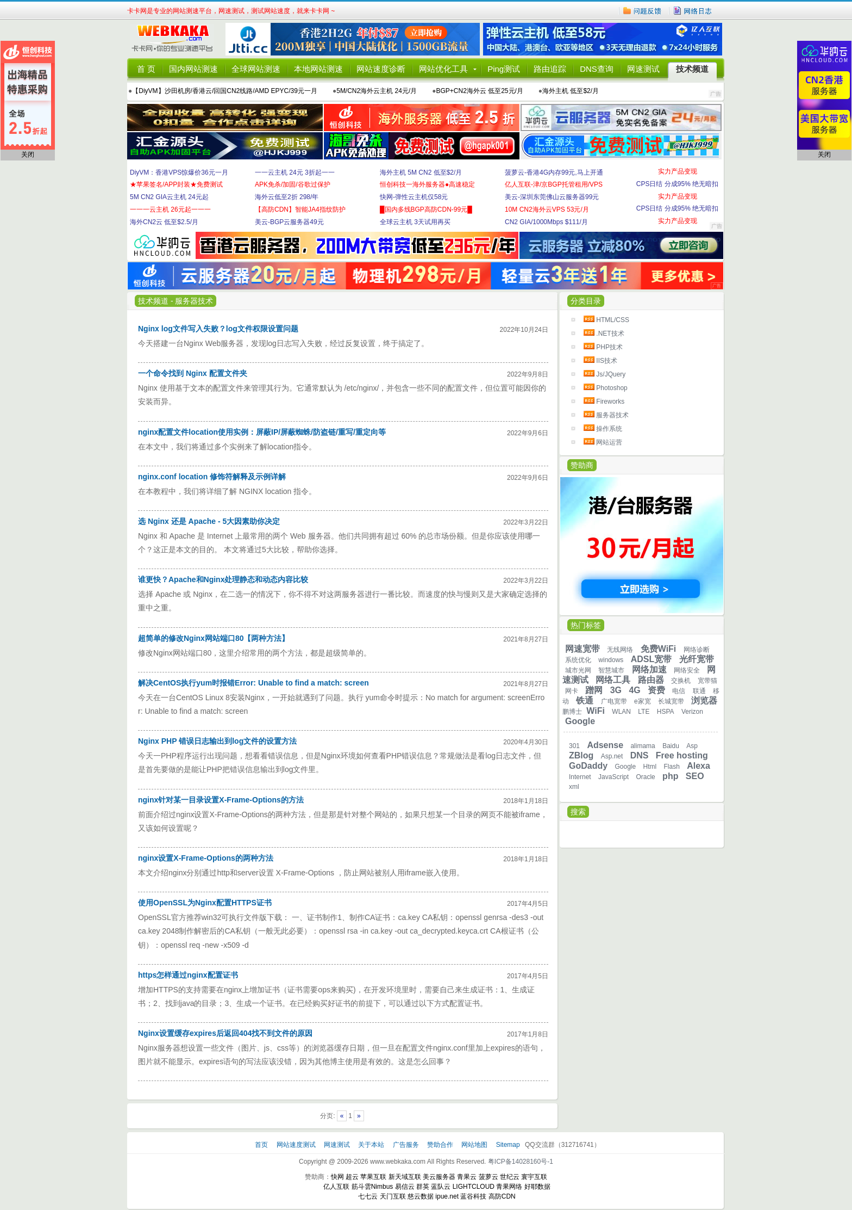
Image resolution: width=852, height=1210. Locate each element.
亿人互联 (336, 1186)
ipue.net (447, 1196)
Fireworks (610, 401)
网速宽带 (582, 648)
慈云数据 (421, 1196)
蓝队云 (440, 1186)
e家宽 (642, 701)
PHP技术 (609, 347)
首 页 (146, 68)
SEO (695, 776)
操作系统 (609, 429)
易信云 (405, 1186)
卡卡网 (176, 39)
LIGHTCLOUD (473, 1186)
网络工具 (613, 679)
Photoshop (611, 388)
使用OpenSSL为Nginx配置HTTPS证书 (205, 902)
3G (616, 690)
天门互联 (393, 1196)
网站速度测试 (297, 1145)
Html (650, 766)
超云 (352, 1177)
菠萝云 (488, 1177)
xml (574, 787)
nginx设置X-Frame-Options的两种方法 (205, 858)
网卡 (571, 691)
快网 (337, 1177)
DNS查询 (596, 68)
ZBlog (581, 755)
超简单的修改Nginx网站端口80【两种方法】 (213, 638)
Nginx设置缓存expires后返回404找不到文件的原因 (225, 1033)
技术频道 (692, 68)
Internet (580, 777)
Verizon (692, 711)
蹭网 (594, 690)
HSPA (665, 711)
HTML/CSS (612, 320)
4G (634, 690)
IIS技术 (606, 361)
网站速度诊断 (380, 68)
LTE (643, 711)
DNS (639, 755)
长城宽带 (671, 701)
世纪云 (509, 1177)
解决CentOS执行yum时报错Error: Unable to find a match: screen (253, 682)
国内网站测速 (193, 68)
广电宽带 (614, 701)
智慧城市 (611, 670)
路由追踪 (550, 68)
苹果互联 (373, 1177)
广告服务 (407, 1145)
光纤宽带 (696, 659)
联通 (699, 691)
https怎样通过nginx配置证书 (188, 975)
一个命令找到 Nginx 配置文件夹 (192, 373)
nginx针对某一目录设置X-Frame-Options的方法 (221, 799)
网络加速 (649, 669)
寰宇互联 (534, 1177)
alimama (642, 746)
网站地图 (474, 1145)
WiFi (595, 710)
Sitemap (508, 1145)
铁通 (584, 700)
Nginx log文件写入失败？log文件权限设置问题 (218, 328)
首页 (262, 1145)
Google (580, 721)
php (670, 776)
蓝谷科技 (473, 1196)
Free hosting (682, 755)
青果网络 (509, 1186)
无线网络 (620, 649)
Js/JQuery (610, 374)
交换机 (681, 680)
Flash (672, 766)
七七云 (368, 1196)
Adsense (605, 745)
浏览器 (704, 700)
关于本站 (372, 1145)
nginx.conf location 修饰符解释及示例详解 (212, 476)
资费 (656, 690)
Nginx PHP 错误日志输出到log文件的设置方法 (217, 741)
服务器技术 (612, 415)
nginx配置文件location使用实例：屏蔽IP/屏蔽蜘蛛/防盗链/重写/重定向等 (262, 432)
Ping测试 (503, 68)
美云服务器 (439, 1177)
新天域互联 (405, 1177)
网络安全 (687, 670)
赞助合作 (440, 1145)
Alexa (698, 765)
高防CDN (502, 1196)
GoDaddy (588, 765)
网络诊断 (697, 649)
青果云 (467, 1177)
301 (574, 746)
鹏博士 (572, 711)
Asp (692, 746)
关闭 (27, 154)
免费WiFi (658, 648)
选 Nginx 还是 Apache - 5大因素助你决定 (209, 521)
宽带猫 (707, 680)
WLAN (621, 711)
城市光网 (578, 670)
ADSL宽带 (651, 659)
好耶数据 (537, 1186)
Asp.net (612, 756)
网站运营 (609, 442)
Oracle (645, 777)
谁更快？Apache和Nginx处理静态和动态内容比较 (223, 579)
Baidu (670, 746)
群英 (422, 1186)
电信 (678, 691)
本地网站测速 (318, 68)
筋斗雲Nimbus (372, 1186)
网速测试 (643, 68)
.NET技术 (610, 333)
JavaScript (613, 777)
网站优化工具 (443, 68)
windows (610, 660)
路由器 (651, 679)
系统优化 (578, 660)
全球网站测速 (255, 68)
